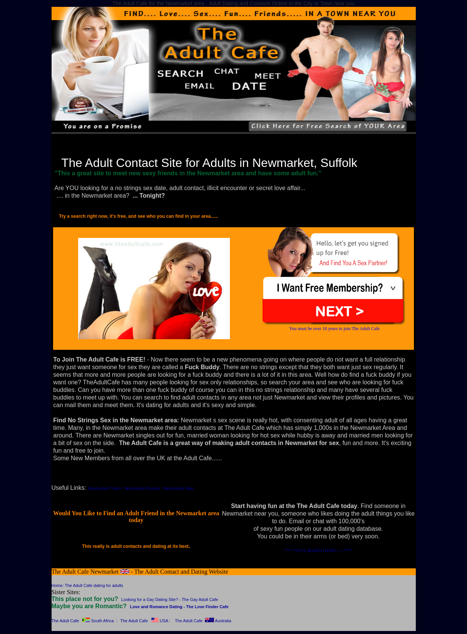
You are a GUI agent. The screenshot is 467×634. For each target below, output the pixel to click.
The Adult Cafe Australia (203, 620)
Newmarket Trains (104, 488)
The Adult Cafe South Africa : (84, 620)
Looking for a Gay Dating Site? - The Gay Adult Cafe (169, 599)
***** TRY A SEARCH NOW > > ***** (318, 550)
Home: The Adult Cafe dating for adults (87, 585)
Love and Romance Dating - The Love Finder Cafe (179, 606)
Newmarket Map (178, 488)
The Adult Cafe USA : (145, 620)
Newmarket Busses (142, 488)
